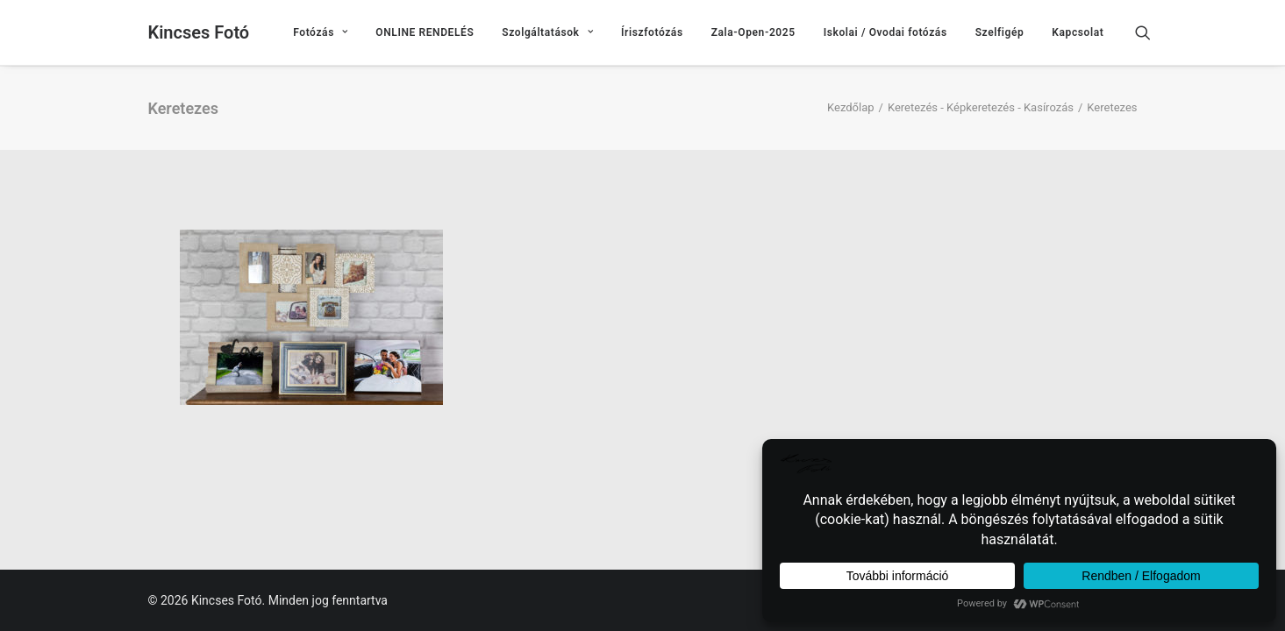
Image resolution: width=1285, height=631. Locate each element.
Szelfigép (999, 32)
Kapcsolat (1077, 32)
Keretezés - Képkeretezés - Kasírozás (981, 107)
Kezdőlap (851, 107)
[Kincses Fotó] (199, 32)
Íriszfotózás (652, 32)
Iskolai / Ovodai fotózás (885, 32)
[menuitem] (320, 32)
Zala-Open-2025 (753, 32)
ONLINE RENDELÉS (424, 32)
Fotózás (320, 32)
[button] (1151, 32)
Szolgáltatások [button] (547, 32)
